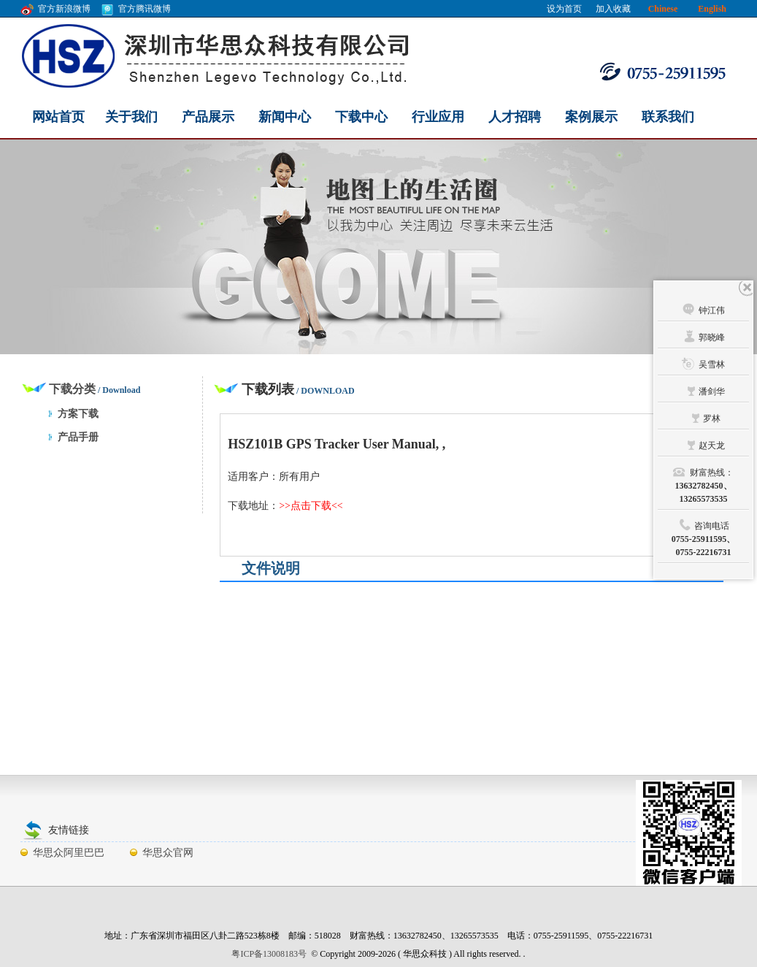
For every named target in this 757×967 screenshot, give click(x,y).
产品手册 (78, 437)
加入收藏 (613, 9)
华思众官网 (167, 852)
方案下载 (78, 413)
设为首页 (564, 9)
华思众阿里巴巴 (68, 852)
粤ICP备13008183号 (269, 954)
